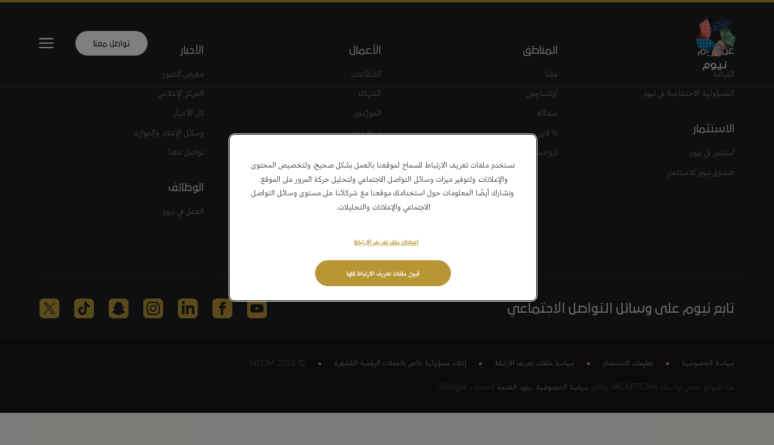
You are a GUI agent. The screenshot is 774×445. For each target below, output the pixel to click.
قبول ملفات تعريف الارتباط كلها (383, 273)
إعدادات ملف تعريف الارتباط (386, 241)
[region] (383, 218)
